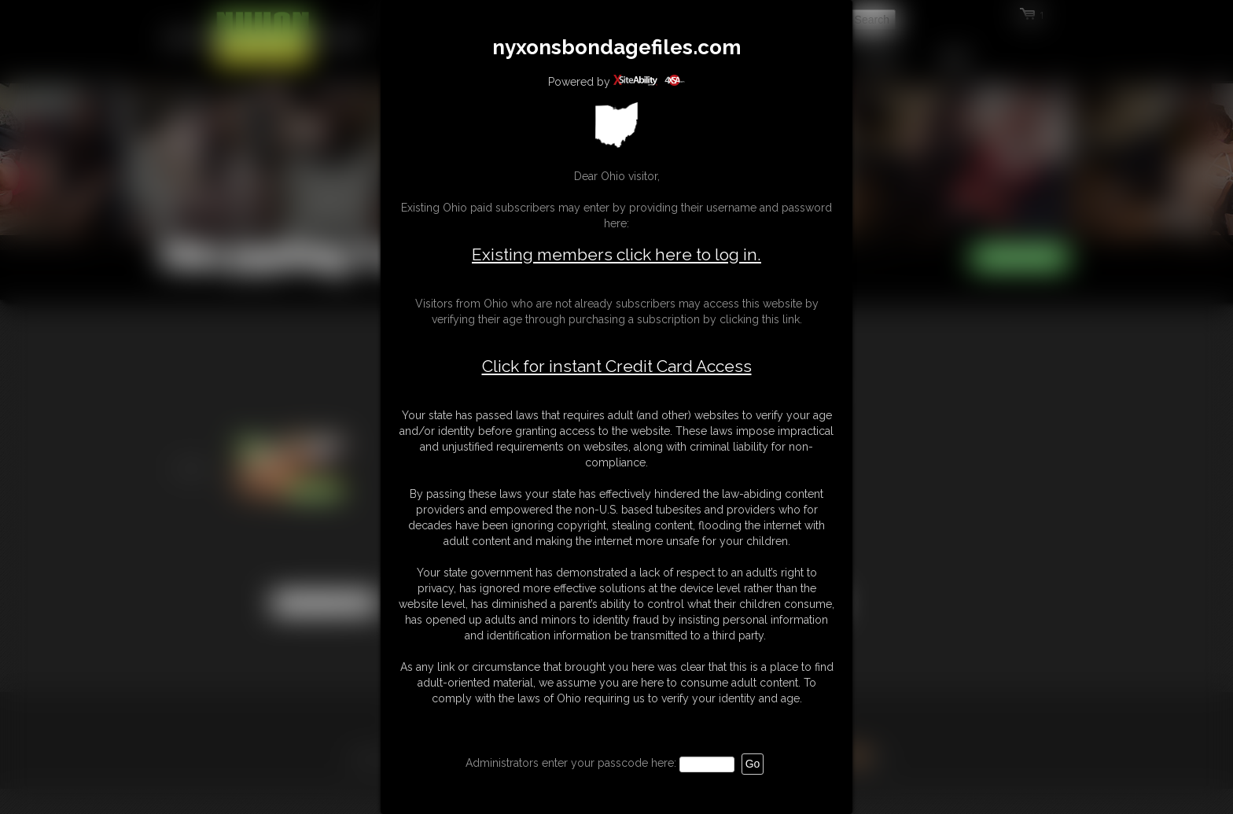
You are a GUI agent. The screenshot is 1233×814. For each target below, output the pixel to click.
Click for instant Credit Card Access (617, 366)
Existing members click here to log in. (616, 254)
